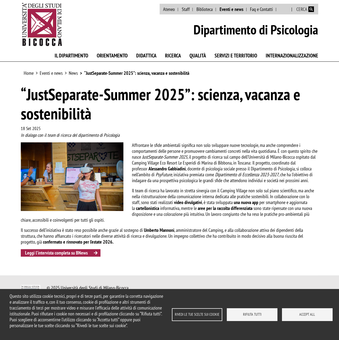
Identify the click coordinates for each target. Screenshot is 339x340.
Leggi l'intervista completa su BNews (56, 253)
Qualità (197, 55)
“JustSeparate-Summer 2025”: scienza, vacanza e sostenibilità (136, 73)
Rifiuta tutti (252, 314)
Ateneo (169, 9)
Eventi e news (231, 9)
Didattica (146, 55)
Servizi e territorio (236, 55)
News (73, 73)
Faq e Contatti (261, 9)
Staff (186, 9)
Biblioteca (204, 9)
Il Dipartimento (71, 55)
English (284, 9)
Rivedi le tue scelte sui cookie (197, 314)
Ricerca (173, 55)
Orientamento (112, 55)
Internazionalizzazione (292, 55)
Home (29, 73)
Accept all (307, 314)
